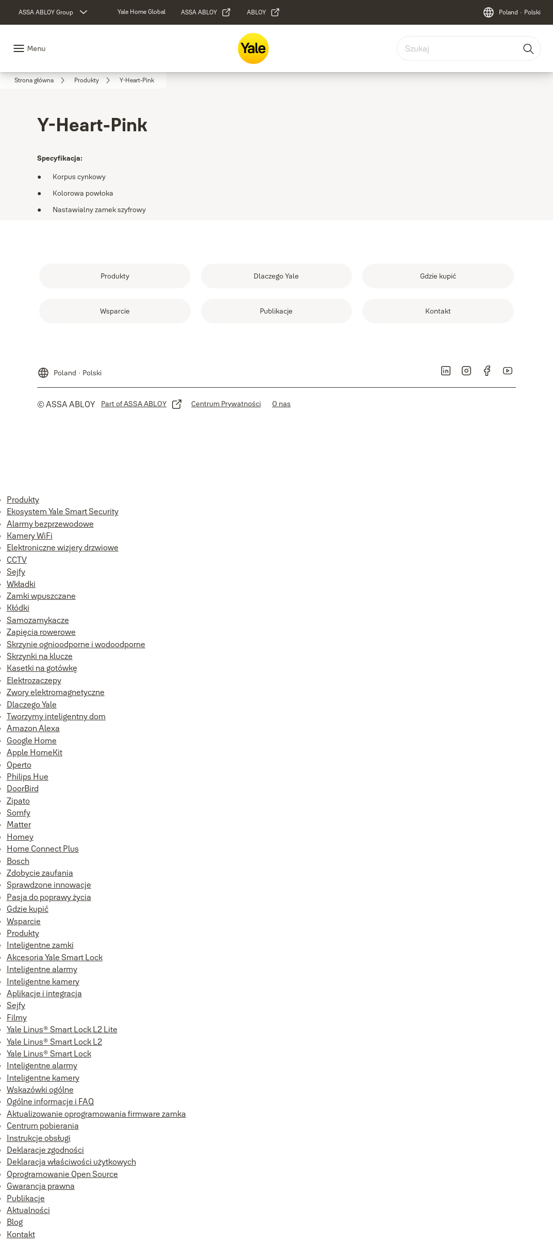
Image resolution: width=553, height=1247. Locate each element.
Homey (20, 837)
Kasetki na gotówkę (42, 668)
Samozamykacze (38, 620)
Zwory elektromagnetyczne (56, 692)
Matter (19, 824)
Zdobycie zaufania (40, 873)
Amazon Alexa (33, 728)
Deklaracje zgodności (45, 1150)
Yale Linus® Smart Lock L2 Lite (62, 1029)
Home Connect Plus (43, 848)
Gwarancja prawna (41, 1186)
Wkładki (21, 584)
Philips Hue (27, 776)
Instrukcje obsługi (39, 1138)
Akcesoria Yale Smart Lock (55, 957)
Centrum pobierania (43, 1125)
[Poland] (511, 12)
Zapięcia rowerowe (41, 632)
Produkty (23, 499)
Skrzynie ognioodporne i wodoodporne (76, 644)
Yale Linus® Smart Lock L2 (54, 1041)
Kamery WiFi (30, 535)
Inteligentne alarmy (42, 969)
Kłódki (18, 607)
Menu (36, 48)
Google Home (32, 740)
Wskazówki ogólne (40, 1089)
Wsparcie (24, 921)
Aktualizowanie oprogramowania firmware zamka (96, 1114)
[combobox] (468, 48)
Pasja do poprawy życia (49, 897)
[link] (141, 11)
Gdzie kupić (27, 909)
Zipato (18, 800)
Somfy (18, 812)
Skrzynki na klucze (40, 656)
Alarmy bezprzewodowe (50, 523)
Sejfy (16, 571)
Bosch (18, 861)
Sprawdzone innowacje (49, 884)
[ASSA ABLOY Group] (54, 12)
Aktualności (28, 1210)
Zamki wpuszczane (41, 596)
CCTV (17, 560)
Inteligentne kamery (43, 981)
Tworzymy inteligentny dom (56, 716)
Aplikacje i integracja (44, 993)
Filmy (17, 1017)
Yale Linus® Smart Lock (49, 1053)
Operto (19, 764)
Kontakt (21, 1234)
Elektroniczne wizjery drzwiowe (63, 547)
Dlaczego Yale (32, 704)
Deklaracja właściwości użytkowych (71, 1161)
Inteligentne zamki (40, 945)
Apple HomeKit (34, 752)
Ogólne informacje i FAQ (50, 1101)
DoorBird (23, 788)
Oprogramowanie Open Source (62, 1174)
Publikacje (26, 1198)
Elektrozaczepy (34, 680)
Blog (15, 1222)
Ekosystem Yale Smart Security (63, 511)
